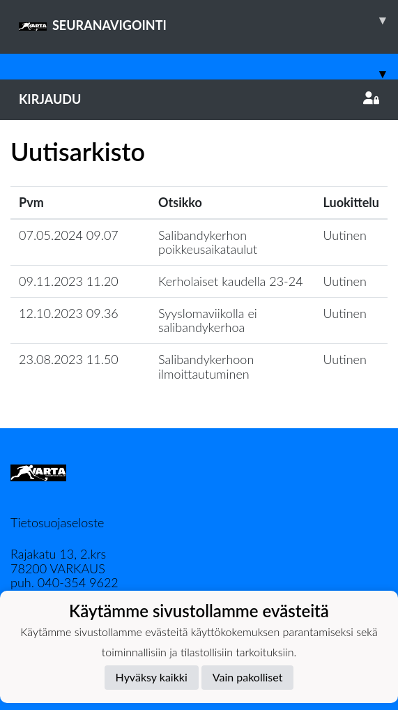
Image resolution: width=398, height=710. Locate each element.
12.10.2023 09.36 (68, 313)
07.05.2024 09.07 (68, 235)
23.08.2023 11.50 (68, 359)
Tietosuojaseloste (57, 522)
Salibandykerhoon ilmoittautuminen (206, 367)
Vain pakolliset (248, 676)
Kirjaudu (199, 99)
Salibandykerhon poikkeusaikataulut (207, 242)
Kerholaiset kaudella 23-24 (230, 281)
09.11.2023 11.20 (68, 281)
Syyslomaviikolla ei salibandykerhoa (207, 320)
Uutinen (345, 235)
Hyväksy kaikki (151, 676)
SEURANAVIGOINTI (208, 20)
